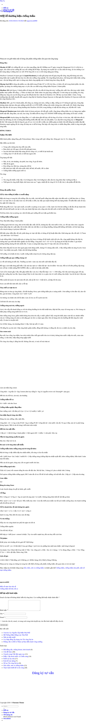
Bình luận (4, 612)
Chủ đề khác (7, 654)
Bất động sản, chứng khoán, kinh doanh (16, 651)
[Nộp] (4, 710)
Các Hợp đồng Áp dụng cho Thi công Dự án (18, 641)
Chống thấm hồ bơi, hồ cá (9, 589)
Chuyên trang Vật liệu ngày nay (14, 656)
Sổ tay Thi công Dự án (11, 665)
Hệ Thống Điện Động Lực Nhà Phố (15, 637)
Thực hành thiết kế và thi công (13, 670)
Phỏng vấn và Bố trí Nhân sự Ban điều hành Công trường (22, 644)
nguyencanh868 (32, 21)
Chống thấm (60, 568)
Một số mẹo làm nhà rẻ (8, 586)
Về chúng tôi (7, 717)
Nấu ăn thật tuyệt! (9, 639)
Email (2, 619)
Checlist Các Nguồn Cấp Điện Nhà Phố (16, 635)
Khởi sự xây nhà (9, 661)
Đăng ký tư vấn (8, 10)
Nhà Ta (2, 1)
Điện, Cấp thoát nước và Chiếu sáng (15, 658)
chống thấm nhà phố (72, 568)
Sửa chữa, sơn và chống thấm (7, 11)
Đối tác (5, 8)
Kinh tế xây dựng (9, 663)
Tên (2, 616)
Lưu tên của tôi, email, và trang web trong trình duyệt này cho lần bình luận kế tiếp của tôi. (32, 623)
